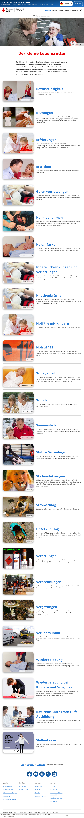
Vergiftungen (46, 607)
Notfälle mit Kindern (52, 323)
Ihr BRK (66, 10)
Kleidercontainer (8, 789)
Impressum (54, 801)
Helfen (60, 10)
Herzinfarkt (45, 244)
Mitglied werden (23, 789)
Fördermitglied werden (10, 799)
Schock (41, 400)
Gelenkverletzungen (52, 191)
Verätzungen (46, 556)
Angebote (48, 10)
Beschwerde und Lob (56, 798)
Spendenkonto (7, 786)
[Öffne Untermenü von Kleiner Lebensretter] (42, 16)
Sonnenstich (46, 425)
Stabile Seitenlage (50, 452)
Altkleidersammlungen (10, 793)
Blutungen (44, 112)
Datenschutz (54, 789)
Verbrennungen (48, 582)
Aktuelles (37, 793)
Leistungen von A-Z (40, 796)
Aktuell (54, 10)
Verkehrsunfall (48, 633)
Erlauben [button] (78, 815)
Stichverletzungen (50, 476)
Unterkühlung (47, 529)
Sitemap (53, 786)
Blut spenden (7, 796)
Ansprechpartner (40, 786)
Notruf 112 (44, 347)
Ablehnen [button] (67, 815)
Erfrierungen (46, 139)
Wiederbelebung (49, 659)
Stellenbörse (74, 10)
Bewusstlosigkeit (49, 89)
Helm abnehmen (49, 217)
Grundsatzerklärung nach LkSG (56, 794)
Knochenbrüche (49, 295)
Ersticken (43, 166)
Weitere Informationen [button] (8, 816)
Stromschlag (46, 505)
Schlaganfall (46, 373)
